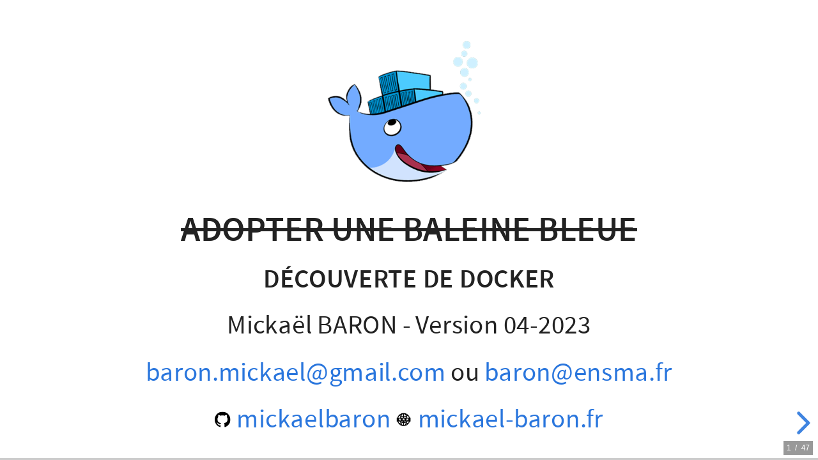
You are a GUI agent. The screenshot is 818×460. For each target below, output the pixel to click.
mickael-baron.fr (499, 419)
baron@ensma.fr (578, 372)
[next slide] (801, 422)
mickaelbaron (302, 419)
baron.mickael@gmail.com (295, 372)
